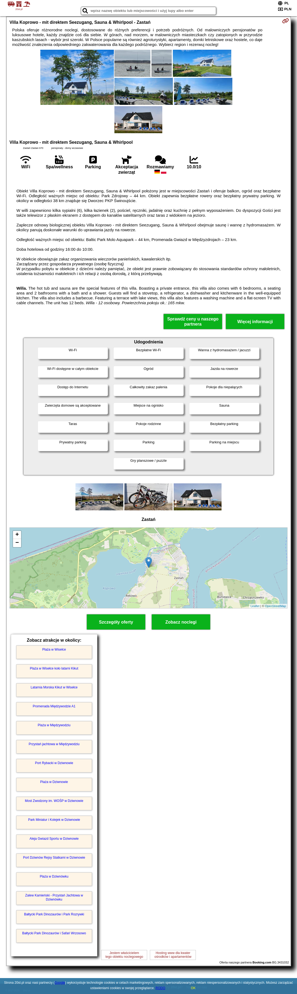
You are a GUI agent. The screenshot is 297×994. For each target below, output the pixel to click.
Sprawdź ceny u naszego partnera (192, 321)
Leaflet (254, 606)
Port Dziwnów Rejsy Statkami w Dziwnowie (54, 857)
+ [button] (17, 535)
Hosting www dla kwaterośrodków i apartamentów (173, 955)
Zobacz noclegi (181, 622)
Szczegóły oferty (116, 622)
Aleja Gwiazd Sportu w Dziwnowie (53, 839)
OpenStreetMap (275, 606)
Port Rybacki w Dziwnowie (54, 763)
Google (60, 983)
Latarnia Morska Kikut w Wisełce (54, 687)
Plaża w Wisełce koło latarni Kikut (54, 668)
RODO (160, 988)
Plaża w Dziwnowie (54, 782)
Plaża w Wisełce (54, 649)
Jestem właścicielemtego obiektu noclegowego (124, 955)
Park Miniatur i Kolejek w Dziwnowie (54, 820)
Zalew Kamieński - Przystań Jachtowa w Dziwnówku (54, 897)
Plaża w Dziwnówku (54, 876)
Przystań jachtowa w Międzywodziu (54, 744)
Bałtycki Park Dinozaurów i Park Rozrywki (54, 914)
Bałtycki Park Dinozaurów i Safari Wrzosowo (54, 933)
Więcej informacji (255, 321)
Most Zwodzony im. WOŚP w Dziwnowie (54, 801)
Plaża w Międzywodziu (54, 725)
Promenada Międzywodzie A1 (54, 706)
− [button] (17, 543)
